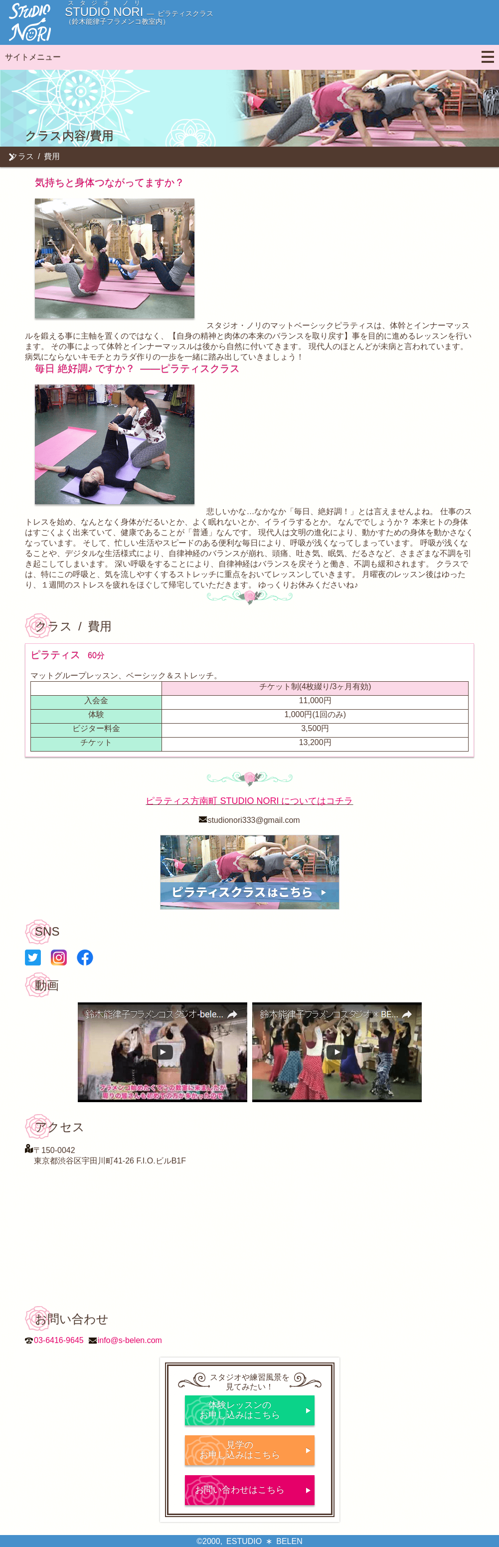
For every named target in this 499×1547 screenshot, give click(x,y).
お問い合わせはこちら (240, 1490)
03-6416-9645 (59, 1340)
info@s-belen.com (130, 1340)
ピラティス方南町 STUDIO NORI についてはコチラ (249, 801)
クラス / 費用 (35, 156)
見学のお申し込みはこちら (239, 1450)
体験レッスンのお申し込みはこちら (239, 1410)
